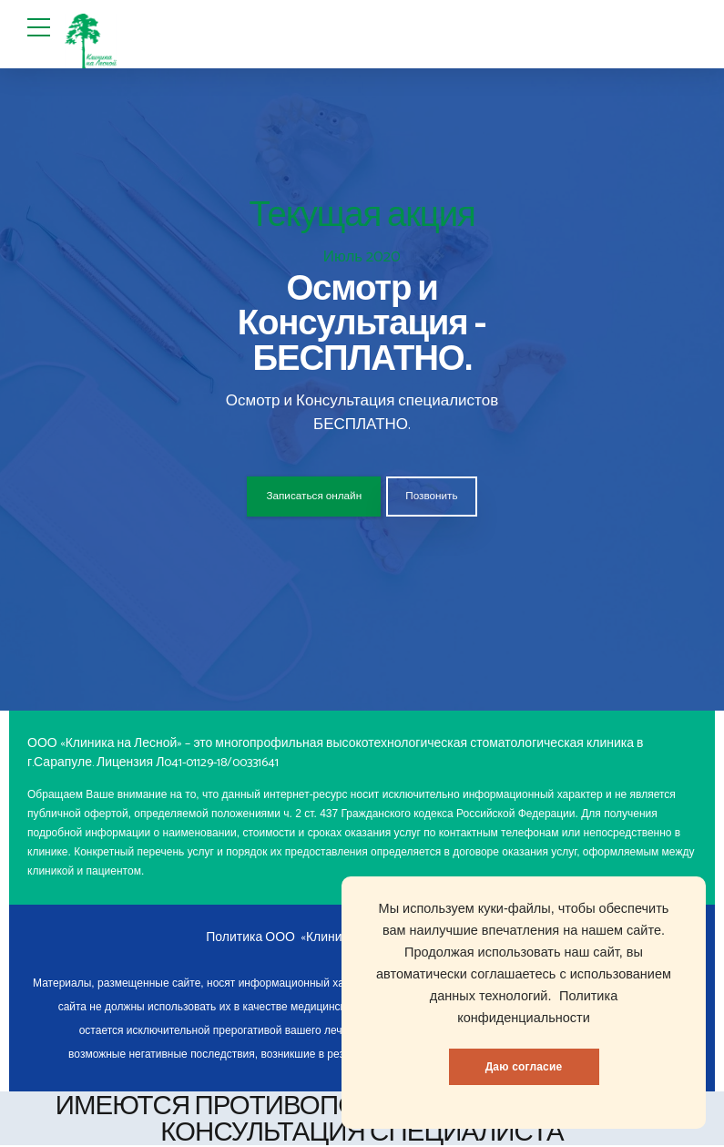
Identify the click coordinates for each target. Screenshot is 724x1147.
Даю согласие (524, 1066)
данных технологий (489, 995)
